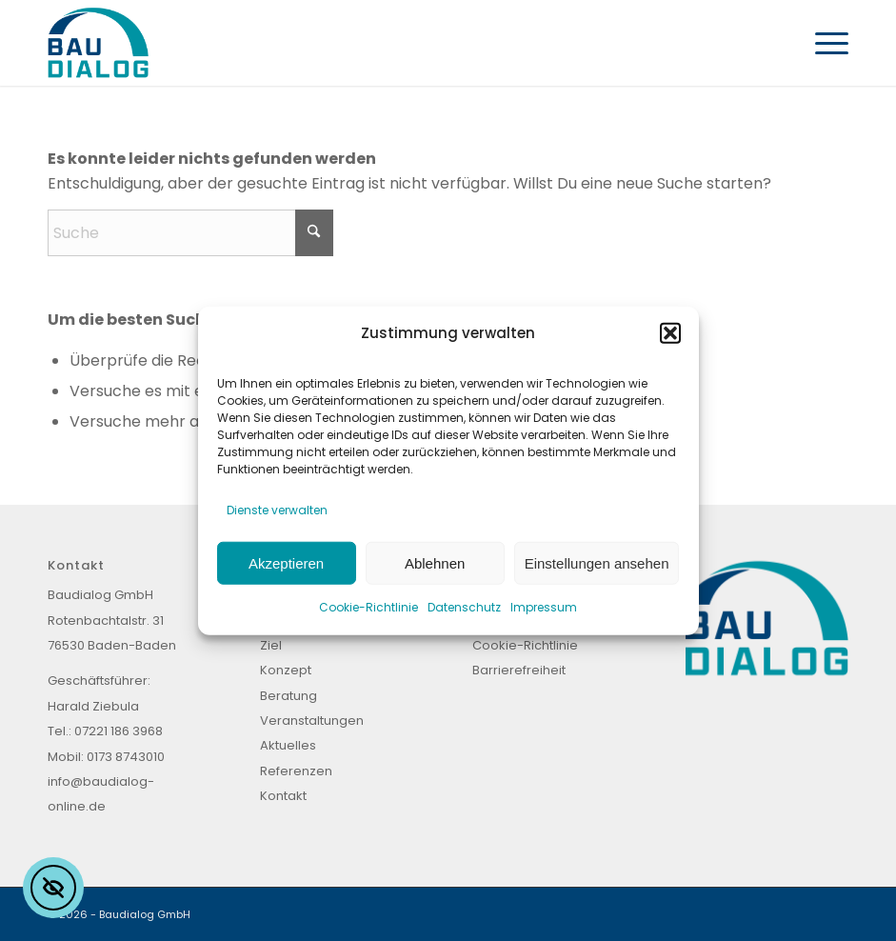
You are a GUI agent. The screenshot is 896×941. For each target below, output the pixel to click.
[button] (670, 333)
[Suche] (190, 233)
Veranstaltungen (312, 720)
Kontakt (283, 796)
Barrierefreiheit (519, 670)
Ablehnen (435, 562)
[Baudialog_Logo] (98, 43)
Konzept (285, 670)
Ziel (271, 645)
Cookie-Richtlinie (368, 607)
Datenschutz (464, 607)
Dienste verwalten (277, 509)
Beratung (288, 696)
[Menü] (822, 43)
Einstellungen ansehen (597, 562)
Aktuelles (288, 745)
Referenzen (296, 771)
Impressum (543, 607)
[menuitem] (822, 43)
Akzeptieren (286, 562)
